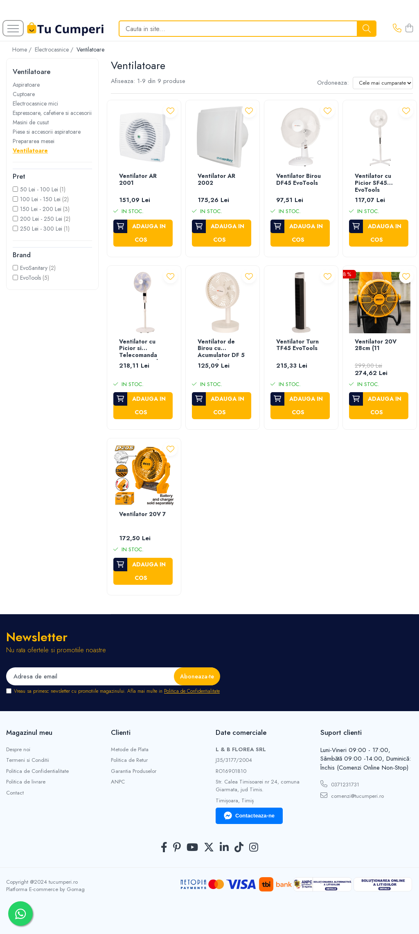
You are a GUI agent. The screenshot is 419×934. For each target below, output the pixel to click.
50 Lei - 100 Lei (39, 189)
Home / (22, 49)
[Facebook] (164, 847)
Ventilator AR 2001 (138, 180)
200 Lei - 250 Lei (41, 219)
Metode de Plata (130, 749)
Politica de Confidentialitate (192, 691)
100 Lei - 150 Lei (40, 199)
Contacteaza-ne (249, 816)
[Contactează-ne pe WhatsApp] (20, 913)
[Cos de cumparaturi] (409, 29)
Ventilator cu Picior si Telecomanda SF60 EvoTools (140, 349)
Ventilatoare (30, 150)
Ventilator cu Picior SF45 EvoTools (373, 183)
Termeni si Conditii (27, 760)
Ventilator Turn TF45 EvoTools (297, 345)
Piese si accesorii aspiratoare (47, 132)
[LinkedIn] (224, 847)
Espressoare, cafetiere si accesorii (52, 113)
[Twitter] (209, 847)
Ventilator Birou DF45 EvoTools (298, 180)
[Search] (247, 28)
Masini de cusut (31, 122)
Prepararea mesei (33, 141)
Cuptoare (24, 94)
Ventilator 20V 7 (142, 514)
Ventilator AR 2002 (216, 180)
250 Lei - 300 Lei (41, 229)
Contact (15, 793)
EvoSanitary (33, 268)
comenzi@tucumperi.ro (352, 796)
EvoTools (30, 278)
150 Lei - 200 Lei (40, 209)
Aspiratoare (26, 85)
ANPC (118, 782)
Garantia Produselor (133, 771)
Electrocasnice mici (35, 103)
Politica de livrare (25, 782)
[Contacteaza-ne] (397, 29)
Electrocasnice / (55, 49)
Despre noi (18, 749)
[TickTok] (239, 847)
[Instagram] (253, 847)
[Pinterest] (177, 847)
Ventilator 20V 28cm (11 (375, 345)
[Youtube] (192, 847)
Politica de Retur (129, 760)
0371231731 (339, 784)
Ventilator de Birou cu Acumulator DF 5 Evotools (221, 349)
